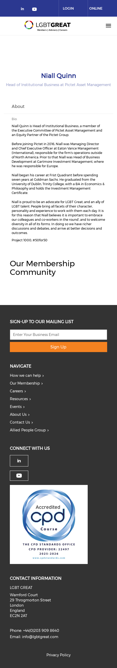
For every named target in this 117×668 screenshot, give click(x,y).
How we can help (25, 375)
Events (16, 406)
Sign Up (58, 347)
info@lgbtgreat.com (40, 636)
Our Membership (25, 383)
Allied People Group (28, 430)
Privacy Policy (58, 655)
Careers (16, 391)
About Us (18, 414)
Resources (19, 399)
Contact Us (20, 422)
